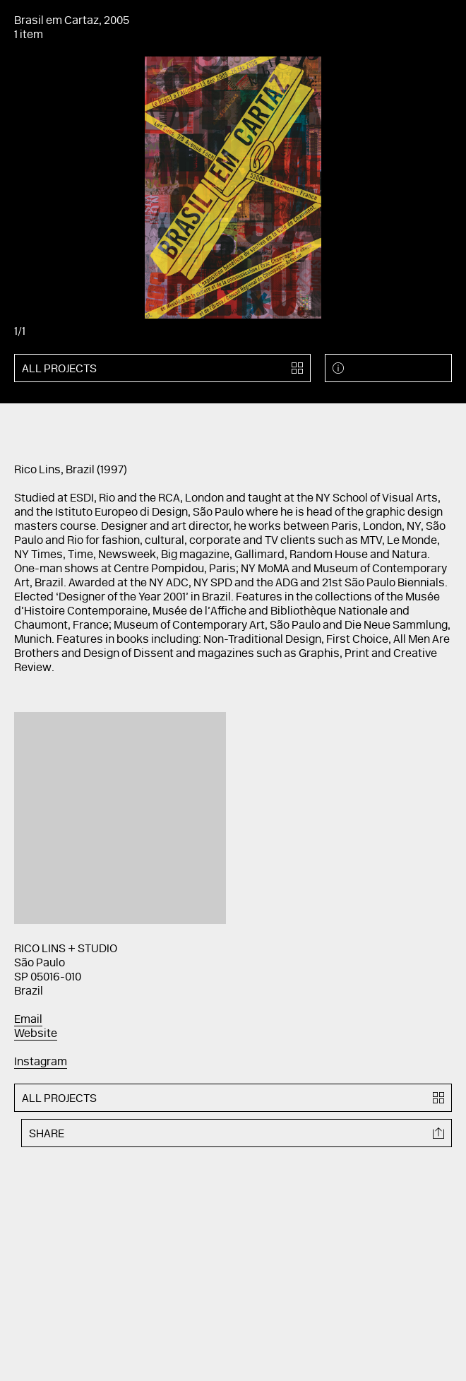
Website (35, 1034)
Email (28, 1020)
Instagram (40, 1062)
